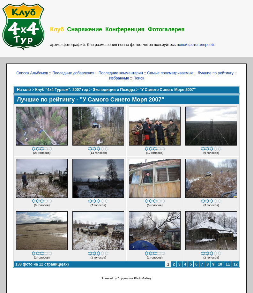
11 (228, 264)
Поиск (138, 78)
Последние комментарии (121, 73)
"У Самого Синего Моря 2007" (167, 89)
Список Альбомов (32, 73)
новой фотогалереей (195, 44)
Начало (24, 89)
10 (220, 264)
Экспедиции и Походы (114, 89)
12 (236, 264)
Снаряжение (84, 29)
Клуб (57, 29)
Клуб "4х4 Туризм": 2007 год (61, 89)
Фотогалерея (166, 29)
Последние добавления (73, 73)
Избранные (119, 78)
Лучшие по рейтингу (215, 73)
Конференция (125, 29)
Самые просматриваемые (170, 73)
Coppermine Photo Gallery (134, 278)
